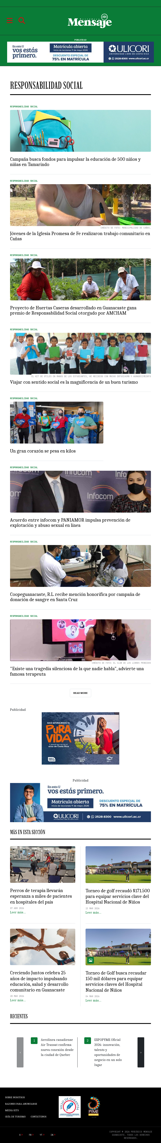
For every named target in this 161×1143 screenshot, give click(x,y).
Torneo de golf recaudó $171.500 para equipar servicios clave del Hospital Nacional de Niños (118, 896)
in (52, 1135)
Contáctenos (38, 1116)
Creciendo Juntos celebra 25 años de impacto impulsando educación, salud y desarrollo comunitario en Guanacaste (39, 981)
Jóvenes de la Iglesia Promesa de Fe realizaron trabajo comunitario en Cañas (80, 236)
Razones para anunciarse (21, 1103)
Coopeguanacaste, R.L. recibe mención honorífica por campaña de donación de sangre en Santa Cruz (75, 597)
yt (41, 1135)
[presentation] (20, 1052)
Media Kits (12, 1110)
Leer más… (18, 912)
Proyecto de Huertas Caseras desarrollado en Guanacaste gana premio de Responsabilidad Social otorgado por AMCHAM (73, 310)
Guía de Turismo (15, 1116)
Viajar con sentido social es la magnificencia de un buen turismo (74, 382)
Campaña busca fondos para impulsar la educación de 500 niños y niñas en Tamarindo (75, 162)
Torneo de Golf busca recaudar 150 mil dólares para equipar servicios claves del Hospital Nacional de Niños (116, 981)
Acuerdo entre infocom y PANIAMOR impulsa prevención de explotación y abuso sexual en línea (70, 522)
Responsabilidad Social (24, 106)
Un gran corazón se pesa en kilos (43, 451)
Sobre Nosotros (15, 1097)
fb (30, 1135)
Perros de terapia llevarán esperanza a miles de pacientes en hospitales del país (41, 896)
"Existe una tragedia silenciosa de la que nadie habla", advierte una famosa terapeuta (77, 671)
